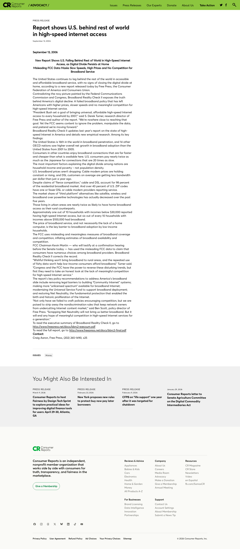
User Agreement (58, 538)
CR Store (190, 469)
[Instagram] (41, 524)
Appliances (130, 465)
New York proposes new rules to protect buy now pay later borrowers (96, 400)
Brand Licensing (133, 504)
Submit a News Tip (165, 515)
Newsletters (192, 472)
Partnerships (131, 515)
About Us (188, 5)
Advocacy (160, 476)
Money (128, 487)
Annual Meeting (164, 487)
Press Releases (132, 5)
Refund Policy (75, 538)
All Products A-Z (133, 491)
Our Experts (154, 5)
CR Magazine (193, 465)
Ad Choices (91, 538)
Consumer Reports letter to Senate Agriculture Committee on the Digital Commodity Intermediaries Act (186, 399)
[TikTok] (75, 524)
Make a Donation (164, 480)
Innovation (130, 511)
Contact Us (161, 504)
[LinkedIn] (68, 524)
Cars (127, 472)
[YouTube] (82, 524)
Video (188, 476)
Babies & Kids (132, 469)
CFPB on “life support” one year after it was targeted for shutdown (142, 400)
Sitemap (127, 538)
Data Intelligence (134, 507)
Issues (113, 5)
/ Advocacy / (38, 5)
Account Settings (164, 507)
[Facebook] (34, 524)
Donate (171, 5)
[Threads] (48, 524)
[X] (55, 524)
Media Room (162, 472)
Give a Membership (46, 486)
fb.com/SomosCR (195, 483)
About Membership (165, 511)
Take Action (207, 5)
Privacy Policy (40, 538)
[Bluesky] (61, 524)
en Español (191, 480)
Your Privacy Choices (110, 538)
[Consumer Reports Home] (44, 449)
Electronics (130, 476)
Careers (159, 469)
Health (128, 480)
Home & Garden (133, 483)
